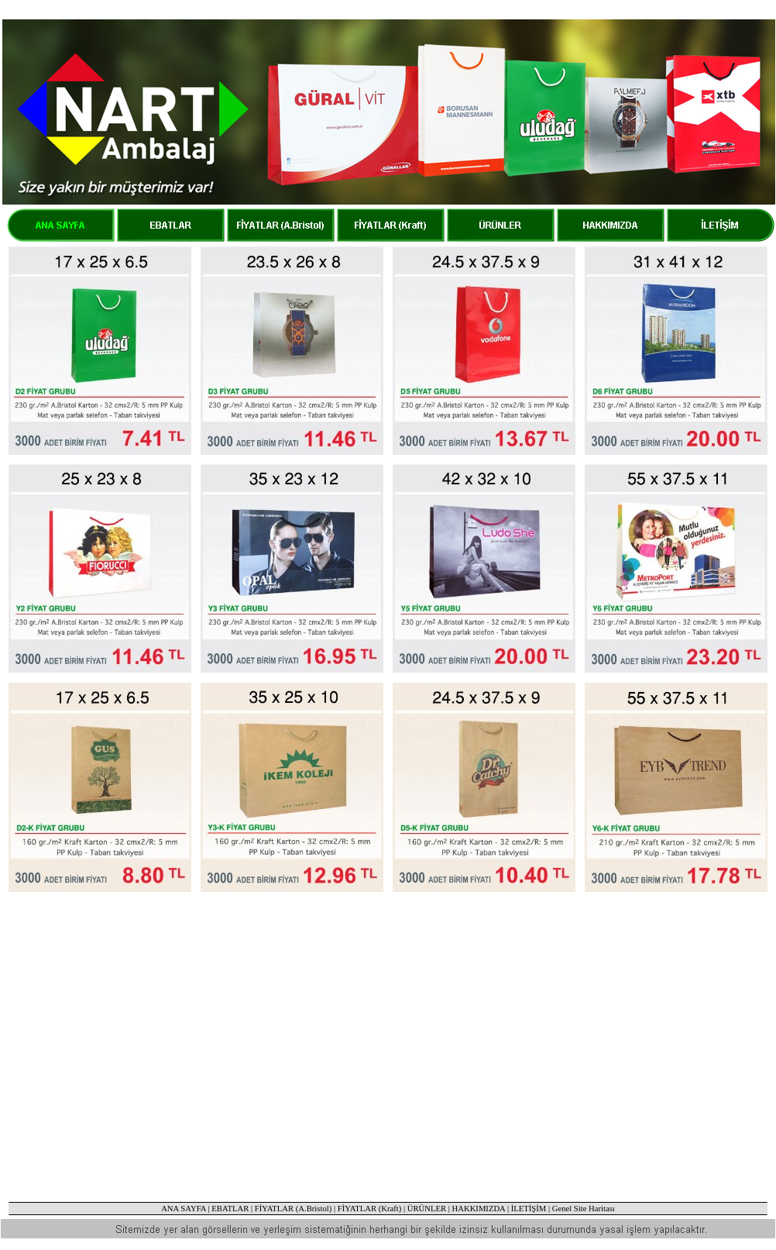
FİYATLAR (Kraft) (370, 1208)
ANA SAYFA (183, 1208)
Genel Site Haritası (583, 1208)
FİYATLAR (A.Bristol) (293, 1208)
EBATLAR (230, 1208)
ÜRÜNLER (426, 1208)
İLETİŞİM (529, 1208)
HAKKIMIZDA (479, 1208)
